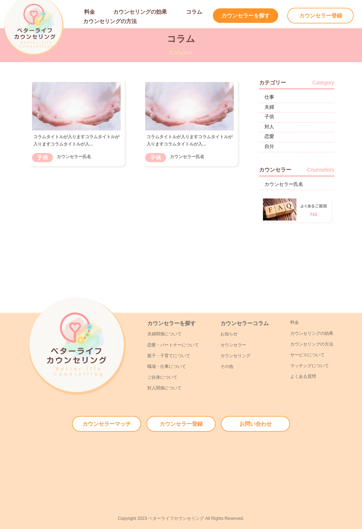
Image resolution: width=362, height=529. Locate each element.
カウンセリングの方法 (110, 21)
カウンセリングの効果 (140, 12)
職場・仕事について (166, 366)
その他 (226, 366)
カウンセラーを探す (245, 16)
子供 (42, 158)
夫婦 (269, 107)
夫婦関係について (164, 334)
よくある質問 (303, 376)
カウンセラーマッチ (107, 424)
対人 (269, 126)
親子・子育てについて (168, 355)
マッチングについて (309, 365)
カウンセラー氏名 (283, 184)
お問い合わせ (255, 424)
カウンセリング (235, 355)
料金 (89, 12)
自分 (269, 146)
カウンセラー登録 (320, 16)
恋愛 (269, 136)
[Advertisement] (181, 469)
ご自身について (162, 377)
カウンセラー (233, 345)
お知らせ (229, 334)
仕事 (269, 97)
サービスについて (307, 355)
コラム (194, 12)
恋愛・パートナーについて (173, 345)
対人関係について (164, 388)
